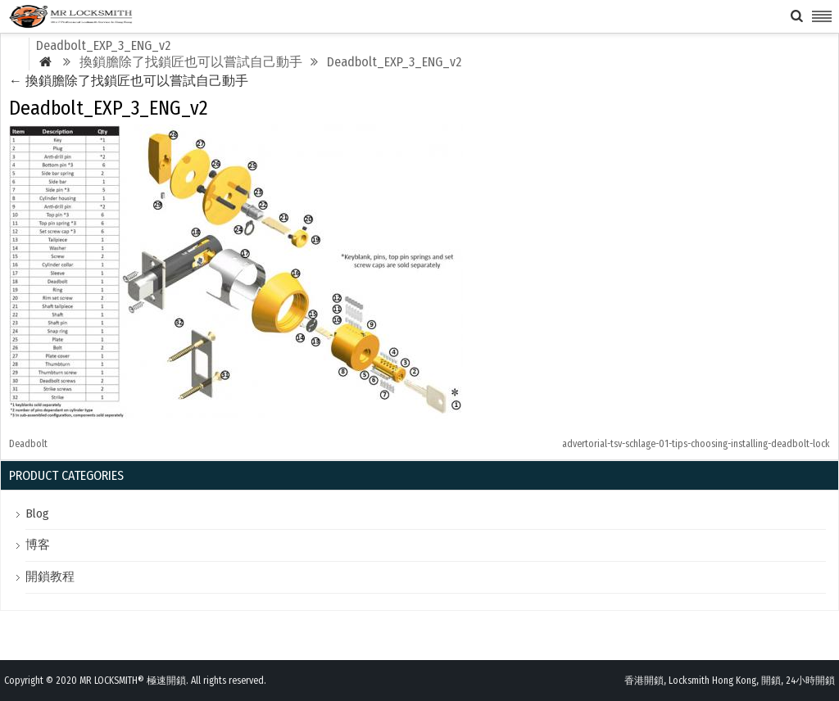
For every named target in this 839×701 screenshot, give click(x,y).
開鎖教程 (50, 576)
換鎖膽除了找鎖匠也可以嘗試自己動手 (128, 80)
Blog (37, 513)
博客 (37, 544)
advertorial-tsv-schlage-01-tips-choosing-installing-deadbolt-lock (696, 444)
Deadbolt (28, 444)
